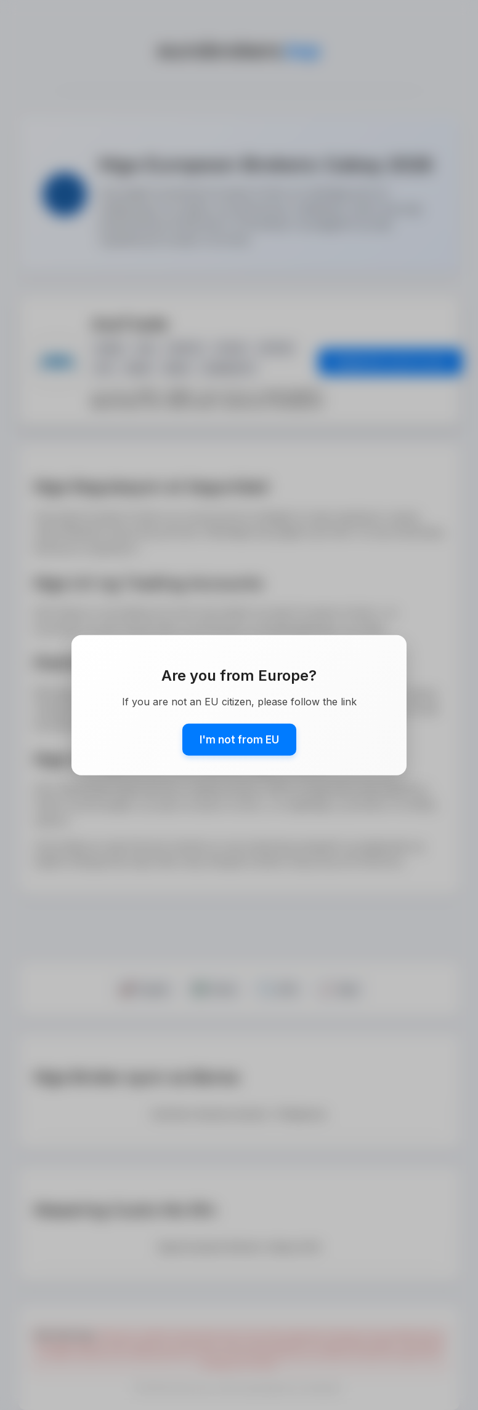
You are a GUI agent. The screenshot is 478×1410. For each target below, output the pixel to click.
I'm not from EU (239, 740)
